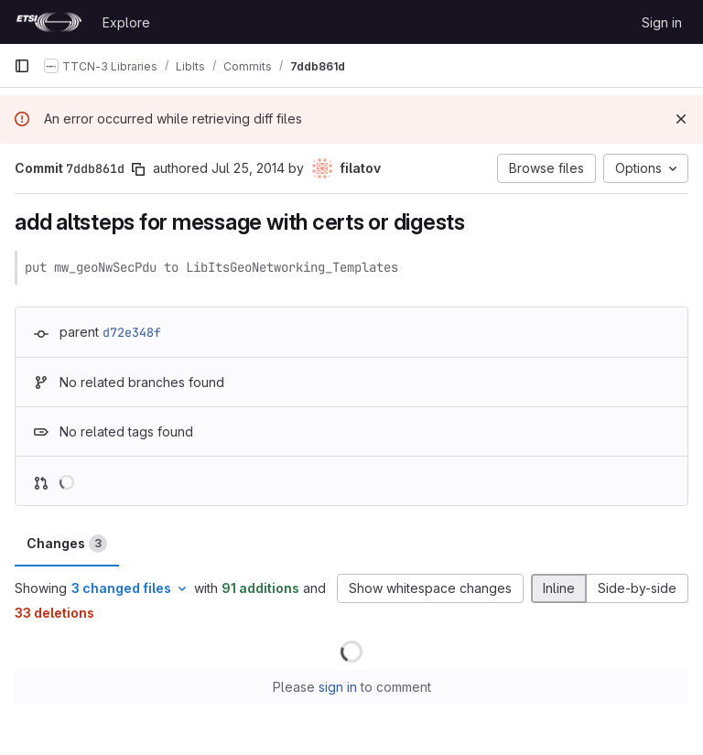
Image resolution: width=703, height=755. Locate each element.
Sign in (662, 22)
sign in (338, 687)
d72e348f (132, 332)
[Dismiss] (681, 119)
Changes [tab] (67, 543)
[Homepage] (49, 22)
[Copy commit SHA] (138, 169)
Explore (126, 22)
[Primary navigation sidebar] (22, 66)
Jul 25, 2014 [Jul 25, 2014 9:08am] (248, 168)
